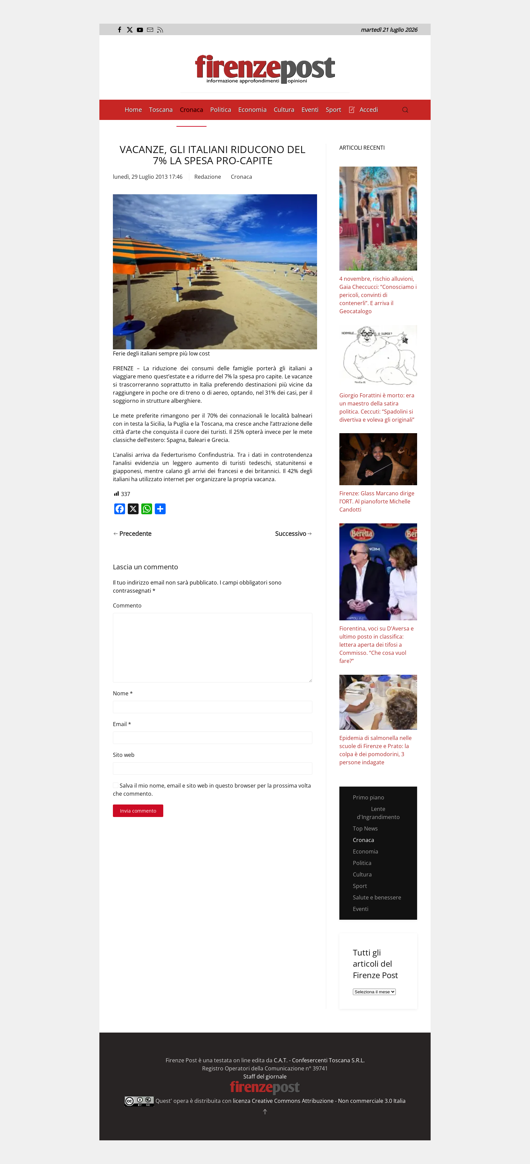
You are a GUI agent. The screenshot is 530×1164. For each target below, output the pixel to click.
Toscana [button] (161, 109)
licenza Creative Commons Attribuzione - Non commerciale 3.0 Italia (319, 1101)
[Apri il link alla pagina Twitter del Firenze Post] (129, 29)
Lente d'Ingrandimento (378, 813)
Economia (252, 109)
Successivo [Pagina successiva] (293, 533)
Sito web (124, 755)
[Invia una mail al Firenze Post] (149, 29)
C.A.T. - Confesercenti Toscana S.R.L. (319, 1060)
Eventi (310, 109)
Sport (333, 109)
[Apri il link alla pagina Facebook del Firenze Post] (119, 29)
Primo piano (368, 797)
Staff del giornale (265, 1076)
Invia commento (138, 811)
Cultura (284, 109)
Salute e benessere (377, 897)
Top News (365, 828)
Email (122, 724)
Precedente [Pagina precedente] (132, 533)
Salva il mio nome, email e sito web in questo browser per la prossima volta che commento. (212, 789)
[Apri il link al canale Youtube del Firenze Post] (139, 29)
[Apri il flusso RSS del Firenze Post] (159, 29)
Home (133, 109)
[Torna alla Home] (265, 67)
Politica (220, 109)
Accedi (363, 109)
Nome (123, 693)
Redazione (207, 176)
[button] (405, 110)
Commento (127, 605)
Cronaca (191, 109)
